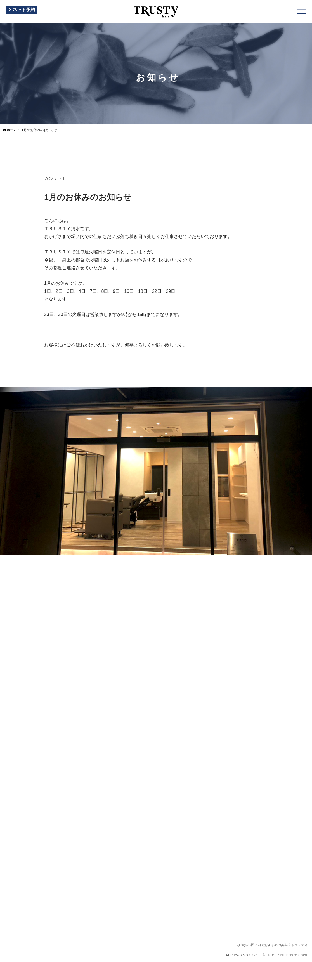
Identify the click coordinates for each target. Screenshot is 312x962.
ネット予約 (21, 9)
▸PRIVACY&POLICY (241, 955)
